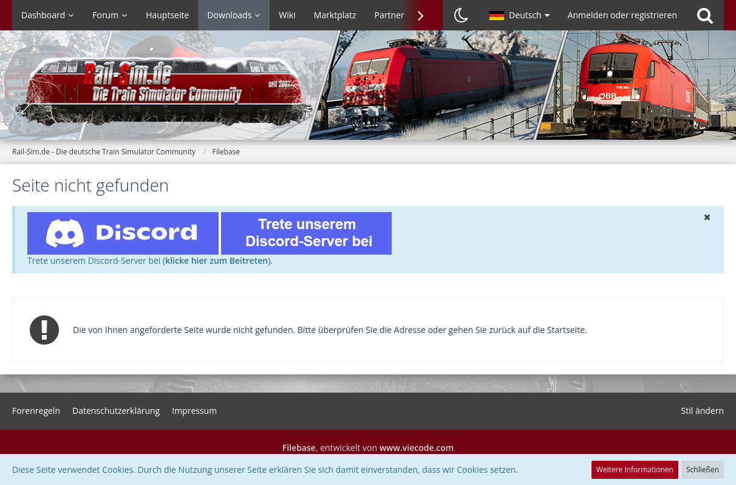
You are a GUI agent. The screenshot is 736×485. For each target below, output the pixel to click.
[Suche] (705, 15)
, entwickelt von (368, 447)
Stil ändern (702, 410)
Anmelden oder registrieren (622, 15)
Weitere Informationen (634, 469)
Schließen (702, 469)
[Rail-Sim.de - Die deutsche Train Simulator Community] (368, 91)
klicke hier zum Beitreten (216, 260)
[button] (519, 15)
